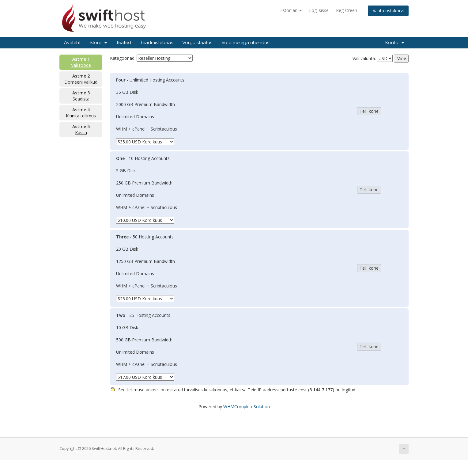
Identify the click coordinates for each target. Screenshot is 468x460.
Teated (123, 42)
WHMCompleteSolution (246, 406)
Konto (394, 42)
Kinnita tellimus (81, 116)
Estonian (291, 10)
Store (98, 42)
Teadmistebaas (156, 42)
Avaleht (72, 42)
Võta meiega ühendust (246, 42)
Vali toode (81, 65)
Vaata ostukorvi (388, 10)
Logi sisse (319, 10)
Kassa (81, 132)
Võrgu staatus (197, 42)
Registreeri (346, 10)
